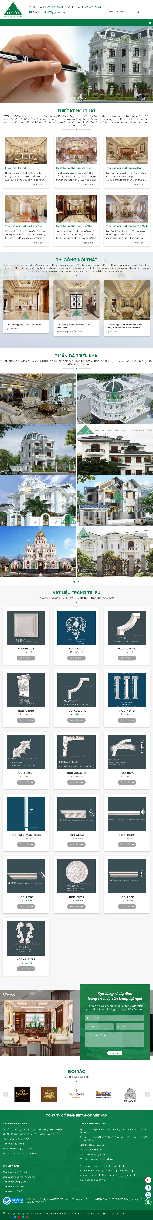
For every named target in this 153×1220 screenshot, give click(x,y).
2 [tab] (71, 98)
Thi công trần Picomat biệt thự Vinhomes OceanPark (125, 326)
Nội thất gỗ (101, 1166)
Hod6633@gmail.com (53, 12)
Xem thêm (37, 184)
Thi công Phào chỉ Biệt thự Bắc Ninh (74, 326)
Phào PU (109, 1170)
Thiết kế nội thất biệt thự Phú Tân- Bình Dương (23, 226)
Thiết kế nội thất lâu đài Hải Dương (123, 168)
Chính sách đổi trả (12, 1191)
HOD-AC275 (127, 897)
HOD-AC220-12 (76, 710)
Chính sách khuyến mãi (15, 1172)
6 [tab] (85, 98)
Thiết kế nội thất (76, 111)
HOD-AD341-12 (127, 648)
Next (146, 64)
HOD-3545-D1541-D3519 (25, 834)
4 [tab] (78, 98)
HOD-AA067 (76, 834)
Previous (6, 64)
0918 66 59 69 (55, 7)
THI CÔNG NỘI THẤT (76, 259)
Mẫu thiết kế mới (15, 168)
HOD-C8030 (26, 710)
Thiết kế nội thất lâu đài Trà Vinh (127, 226)
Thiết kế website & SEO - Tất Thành (61, 1213)
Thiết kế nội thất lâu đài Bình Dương (74, 168)
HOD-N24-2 (127, 710)
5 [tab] (82, 98)
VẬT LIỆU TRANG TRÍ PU (76, 592)
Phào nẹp (84, 1166)
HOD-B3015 (76, 897)
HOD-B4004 (26, 648)
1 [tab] (67, 98)
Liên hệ (115, 1053)
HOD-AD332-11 (76, 772)
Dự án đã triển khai (76, 356)
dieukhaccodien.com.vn (92, 1179)
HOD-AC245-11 (26, 772)
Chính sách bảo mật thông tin (19, 1176)
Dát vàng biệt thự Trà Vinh (24, 324)
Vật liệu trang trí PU (89, 1170)
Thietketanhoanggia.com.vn (117, 1175)
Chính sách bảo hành (14, 1186)
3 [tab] (74, 98)
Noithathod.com (88, 1175)
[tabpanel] (76, 64)
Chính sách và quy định (15, 1181)
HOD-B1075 (127, 772)
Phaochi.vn (124, 1170)
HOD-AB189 (26, 897)
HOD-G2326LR (26, 959)
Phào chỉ (116, 1166)
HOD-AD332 (127, 834)
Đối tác (76, 1071)
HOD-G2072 (76, 648)
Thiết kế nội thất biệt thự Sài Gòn (74, 226)
